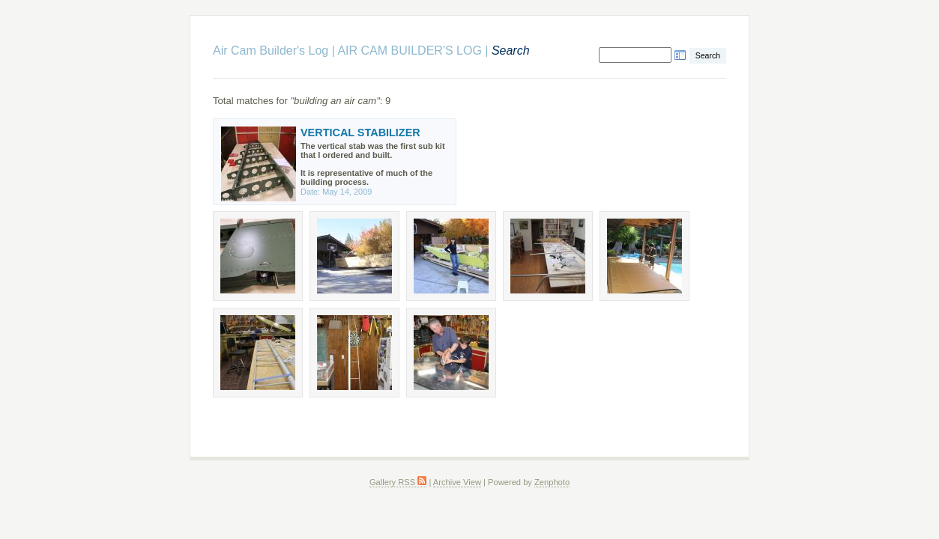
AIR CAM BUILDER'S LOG (409, 50)
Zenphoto (552, 482)
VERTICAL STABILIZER (360, 132)
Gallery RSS (397, 482)
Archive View (457, 482)
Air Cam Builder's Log (270, 50)
